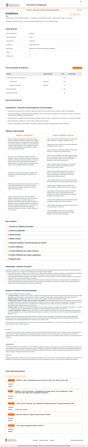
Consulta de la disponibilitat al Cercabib (15, 376)
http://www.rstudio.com (22, 414)
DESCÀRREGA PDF (75, 14)
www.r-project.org (21, 425)
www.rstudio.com (26, 318)
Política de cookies (43, 440)
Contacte (52, 440)
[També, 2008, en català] (21, 409)
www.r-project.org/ (72, 316)
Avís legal (35, 440)
